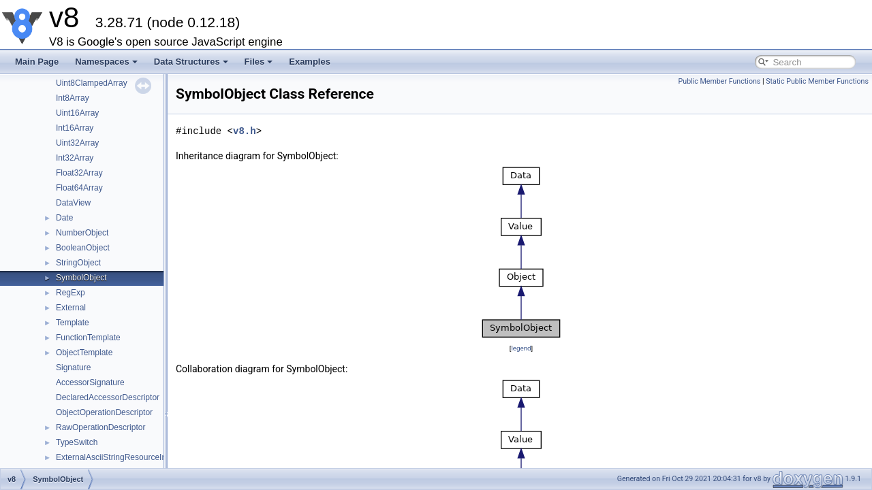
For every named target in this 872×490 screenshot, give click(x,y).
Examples (309, 61)
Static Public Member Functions (817, 81)
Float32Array (79, 173)
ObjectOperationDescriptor (104, 412)
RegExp (70, 292)
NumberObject (82, 233)
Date (64, 218)
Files (259, 61)
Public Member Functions (720, 81)
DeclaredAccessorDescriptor (107, 397)
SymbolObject (81, 277)
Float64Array (79, 188)
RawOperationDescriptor (100, 427)
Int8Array (72, 98)
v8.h (244, 131)
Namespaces (106, 61)
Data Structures (191, 61)
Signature (73, 367)
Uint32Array (77, 143)
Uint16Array (77, 113)
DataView (73, 203)
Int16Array (74, 128)
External (71, 307)
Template (72, 322)
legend (521, 348)
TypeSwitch (76, 442)
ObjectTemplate (84, 352)
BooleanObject (83, 247)
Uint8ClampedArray (91, 83)
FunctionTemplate (88, 337)
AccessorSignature (90, 382)
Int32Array (74, 158)
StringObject (78, 262)
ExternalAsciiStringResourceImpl (115, 457)
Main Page (37, 61)
